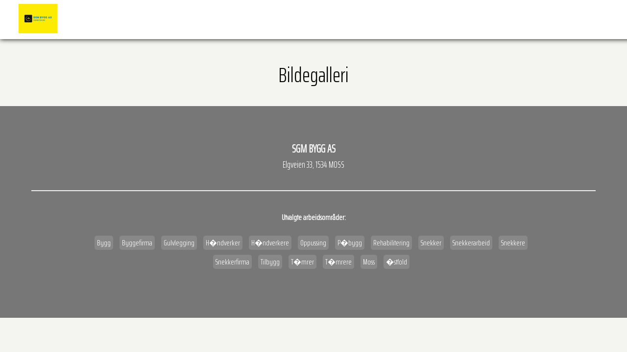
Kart (498, 19)
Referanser (356, 19)
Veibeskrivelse (541, 19)
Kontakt (589, 19)
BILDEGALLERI (403, 19)
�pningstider (455, 19)
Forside (314, 19)
